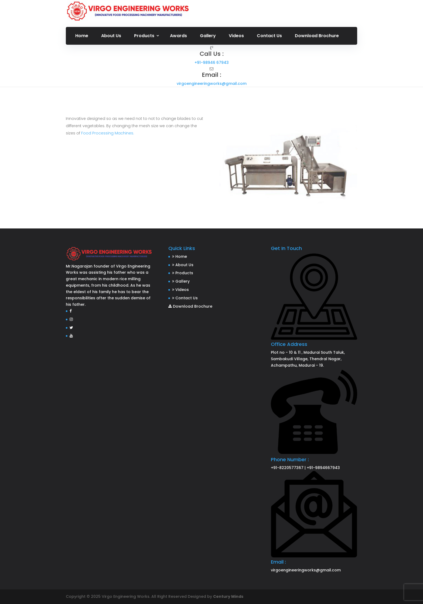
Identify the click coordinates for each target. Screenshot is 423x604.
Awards (178, 36)
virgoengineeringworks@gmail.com (212, 83)
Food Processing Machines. (107, 133)
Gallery (208, 36)
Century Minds (228, 596)
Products (144, 36)
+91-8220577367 (287, 467)
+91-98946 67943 (212, 62)
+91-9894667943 (323, 467)
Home (81, 36)
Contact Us (269, 36)
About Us (111, 36)
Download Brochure (317, 36)
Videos (236, 36)
